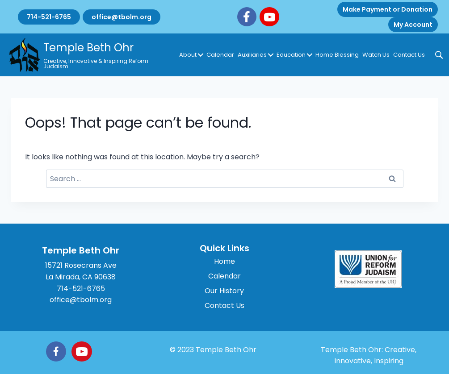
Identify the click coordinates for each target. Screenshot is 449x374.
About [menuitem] (188, 54)
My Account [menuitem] (413, 24)
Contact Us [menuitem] (409, 54)
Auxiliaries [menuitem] (252, 54)
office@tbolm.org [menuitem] (121, 16)
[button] (201, 55)
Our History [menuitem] (224, 291)
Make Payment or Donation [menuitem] (387, 9)
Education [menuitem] (291, 54)
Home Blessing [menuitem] (337, 54)
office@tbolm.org (81, 300)
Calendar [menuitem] (220, 54)
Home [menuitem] (224, 261)
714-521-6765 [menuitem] (49, 16)
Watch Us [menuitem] (376, 54)
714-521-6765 (81, 288)
